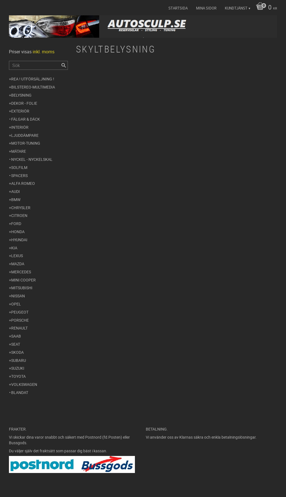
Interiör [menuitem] (19, 127)
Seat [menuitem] (15, 344)
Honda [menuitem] (18, 231)
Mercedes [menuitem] (21, 271)
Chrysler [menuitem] (20, 207)
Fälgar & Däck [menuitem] (25, 119)
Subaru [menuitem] (18, 360)
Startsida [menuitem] (178, 8)
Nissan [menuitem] (18, 295)
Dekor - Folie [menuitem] (24, 103)
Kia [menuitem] (14, 247)
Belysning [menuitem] (21, 95)
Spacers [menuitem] (19, 175)
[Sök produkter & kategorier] (38, 65)
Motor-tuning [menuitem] (25, 143)
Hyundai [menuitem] (19, 239)
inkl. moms (43, 52)
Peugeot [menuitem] (19, 312)
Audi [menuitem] (15, 191)
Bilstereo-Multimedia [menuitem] (33, 87)
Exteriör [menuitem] (20, 111)
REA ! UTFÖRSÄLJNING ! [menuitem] (32, 79)
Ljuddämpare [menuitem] (25, 135)
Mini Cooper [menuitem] (23, 280)
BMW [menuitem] (15, 199)
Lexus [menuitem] (17, 255)
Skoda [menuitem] (17, 352)
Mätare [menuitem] (18, 151)
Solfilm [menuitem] (19, 167)
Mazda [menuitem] (17, 263)
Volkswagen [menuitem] (24, 384)
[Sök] (63, 65)
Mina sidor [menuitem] (206, 8)
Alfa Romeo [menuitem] (23, 183)
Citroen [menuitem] (19, 215)
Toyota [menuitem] (18, 376)
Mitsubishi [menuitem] (21, 287)
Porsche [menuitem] (20, 320)
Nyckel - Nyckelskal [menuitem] (32, 159)
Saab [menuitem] (16, 336)
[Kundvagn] (265, 8)
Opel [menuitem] (16, 304)
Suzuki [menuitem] (17, 368)
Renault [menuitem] (19, 328)
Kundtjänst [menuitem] (236, 8)
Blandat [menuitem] (19, 392)
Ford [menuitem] (16, 223)
